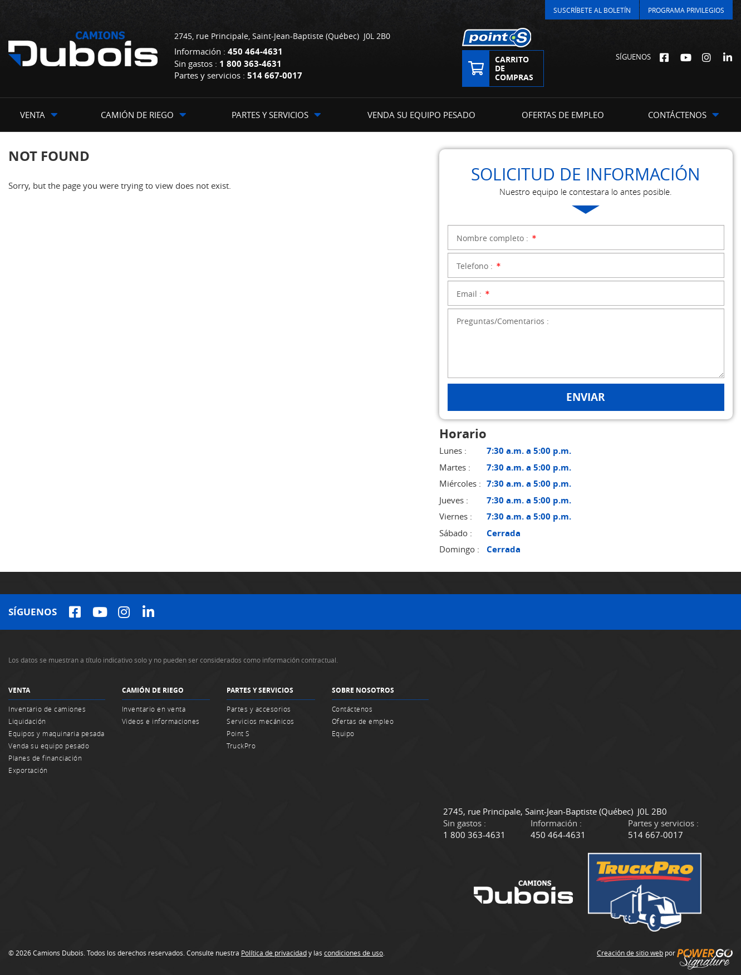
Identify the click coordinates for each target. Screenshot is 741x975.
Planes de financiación (45, 757)
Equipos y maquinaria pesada (56, 733)
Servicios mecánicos (261, 721)
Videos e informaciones (161, 721)
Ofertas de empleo (363, 721)
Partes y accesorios (259, 708)
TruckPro (241, 745)
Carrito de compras (514, 68)
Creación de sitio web (630, 952)
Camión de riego (153, 690)
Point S (238, 733)
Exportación (28, 770)
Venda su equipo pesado (48, 745)
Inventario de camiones (47, 708)
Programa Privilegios (686, 10)
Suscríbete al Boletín (592, 10)
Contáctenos (352, 708)
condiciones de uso (353, 952)
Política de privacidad (274, 952)
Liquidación (27, 721)
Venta (19, 690)
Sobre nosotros (363, 690)
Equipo (343, 733)
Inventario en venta (154, 708)
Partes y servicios (260, 690)
